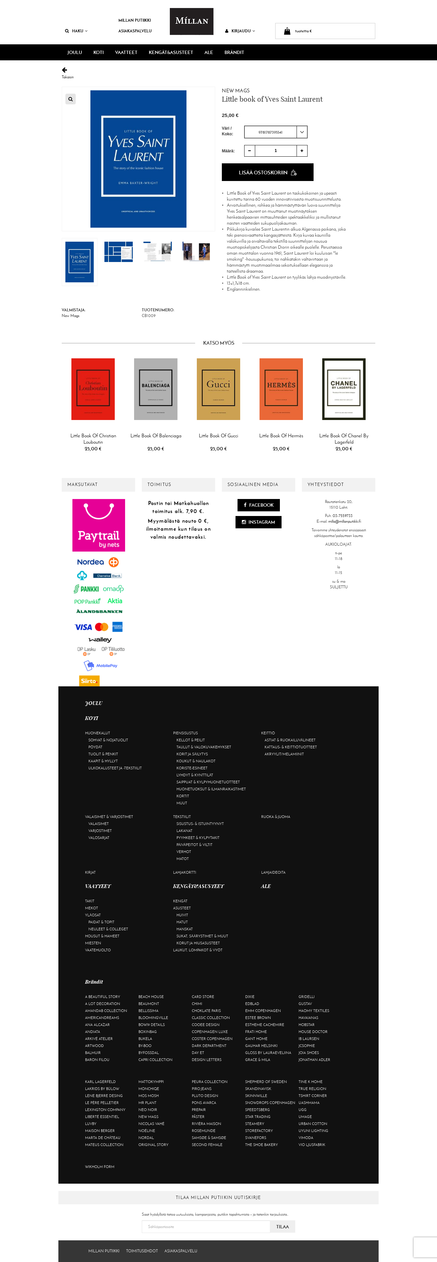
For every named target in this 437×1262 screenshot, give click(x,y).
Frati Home (256, 1031)
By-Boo (144, 1045)
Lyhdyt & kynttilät (194, 775)
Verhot (183, 851)
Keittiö (268, 733)
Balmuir (93, 1052)
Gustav (305, 1003)
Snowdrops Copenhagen (270, 1102)
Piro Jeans (201, 1088)
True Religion (312, 1088)
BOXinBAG (147, 1031)
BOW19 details (151, 1024)
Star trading (258, 1116)
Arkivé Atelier (99, 1038)
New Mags (236, 91)
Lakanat (184, 830)
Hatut (182, 922)
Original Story (153, 1144)
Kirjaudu (240, 30)
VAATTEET (126, 52)
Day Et (198, 1052)
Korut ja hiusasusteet (198, 943)
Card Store (203, 996)
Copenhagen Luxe (210, 1031)
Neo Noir (147, 1109)
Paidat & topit (101, 922)
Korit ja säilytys (192, 754)
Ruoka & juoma (275, 816)
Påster (198, 1116)
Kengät (180, 901)
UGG (303, 1109)
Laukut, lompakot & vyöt (198, 950)
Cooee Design (206, 1024)
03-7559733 (343, 515)
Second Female (207, 1144)
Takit (89, 901)
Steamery (254, 1123)
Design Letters (207, 1059)
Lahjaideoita (273, 872)
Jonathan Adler (314, 1059)
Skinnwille (256, 1095)
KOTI (98, 52)
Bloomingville (153, 1017)
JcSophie (307, 1045)
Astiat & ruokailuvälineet (290, 740)
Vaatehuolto (98, 950)
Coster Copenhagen (212, 1038)
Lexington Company (105, 1109)
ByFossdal (148, 1052)
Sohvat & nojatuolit (108, 740)
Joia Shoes (309, 1052)
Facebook (259, 505)
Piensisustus (185, 733)
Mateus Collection (104, 1144)
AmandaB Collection (106, 1010)
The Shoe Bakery (261, 1144)
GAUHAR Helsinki (261, 1045)
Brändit (234, 52)
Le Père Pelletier (102, 1102)
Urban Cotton (313, 1123)
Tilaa (282, 1227)
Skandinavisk (258, 1088)
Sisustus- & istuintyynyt (200, 823)
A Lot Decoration (102, 1003)
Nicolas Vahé (151, 1123)
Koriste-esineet (191, 768)
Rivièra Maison (206, 1123)
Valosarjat (98, 837)
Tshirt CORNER (313, 1095)
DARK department (209, 1045)
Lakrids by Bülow (102, 1088)
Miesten (93, 943)
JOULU (74, 52)
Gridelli (307, 996)
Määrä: (228, 151)
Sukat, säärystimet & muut (202, 936)
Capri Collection (155, 1059)
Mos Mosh (148, 1095)
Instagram (258, 522)
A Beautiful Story (102, 996)
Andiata (92, 1031)
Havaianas (308, 1017)
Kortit (182, 796)
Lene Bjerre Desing (104, 1095)
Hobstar (307, 1024)
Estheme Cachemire (264, 1024)
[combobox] (276, 132)
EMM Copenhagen (263, 1010)
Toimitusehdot (142, 1251)
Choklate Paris (206, 1010)
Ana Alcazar (97, 1024)
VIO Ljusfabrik (312, 1144)
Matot (182, 858)
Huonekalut (97, 733)
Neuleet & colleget (108, 929)
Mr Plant (147, 1102)
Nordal (146, 1137)
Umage (305, 1116)
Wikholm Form (99, 1166)
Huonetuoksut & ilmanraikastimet (211, 789)
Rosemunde (203, 1130)
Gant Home (256, 1038)
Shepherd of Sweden (266, 1081)
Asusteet (182, 908)
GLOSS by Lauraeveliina (268, 1052)
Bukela (145, 1038)
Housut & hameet (102, 936)
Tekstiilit (182, 816)
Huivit (182, 915)
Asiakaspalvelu (135, 30)
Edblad (252, 1003)
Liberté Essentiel (102, 1116)
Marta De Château (102, 1137)
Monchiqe (148, 1088)
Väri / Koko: (227, 131)
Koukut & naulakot (195, 761)
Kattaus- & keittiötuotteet (291, 747)
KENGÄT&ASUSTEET (171, 52)
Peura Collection (210, 1081)
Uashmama (309, 1102)
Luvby (90, 1123)
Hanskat (184, 929)
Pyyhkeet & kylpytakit (198, 837)
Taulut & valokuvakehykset (203, 747)
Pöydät (95, 747)
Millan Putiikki (134, 20)
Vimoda (306, 1137)
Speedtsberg (257, 1109)
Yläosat (93, 915)
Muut (181, 803)
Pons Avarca (204, 1102)
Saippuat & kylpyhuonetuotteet (208, 782)
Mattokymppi (151, 1081)
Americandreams (102, 1017)
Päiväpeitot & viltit (194, 844)
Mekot (91, 908)
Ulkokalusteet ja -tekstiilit (115, 768)
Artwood (94, 1045)
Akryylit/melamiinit (284, 754)
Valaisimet (98, 823)
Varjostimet (100, 830)
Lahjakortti (184, 872)
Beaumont (148, 1003)
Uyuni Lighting (313, 1130)
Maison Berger (100, 1130)
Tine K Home (311, 1081)
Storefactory (259, 1130)
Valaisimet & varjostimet (109, 816)
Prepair (199, 1109)
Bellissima (148, 1010)
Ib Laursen (309, 1038)
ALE (208, 52)
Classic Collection (211, 1017)
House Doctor (313, 1031)
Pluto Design (205, 1095)
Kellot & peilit (190, 740)
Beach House (151, 996)
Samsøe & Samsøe (209, 1137)
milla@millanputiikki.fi (344, 521)
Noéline (146, 1130)
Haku (76, 30)
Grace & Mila (257, 1059)
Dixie (250, 996)
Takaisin (218, 73)
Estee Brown (258, 1017)
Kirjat (90, 872)
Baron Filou (97, 1059)
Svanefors (255, 1137)
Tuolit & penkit (103, 754)
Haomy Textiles (314, 1010)
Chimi (197, 1003)
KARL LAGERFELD (100, 1081)
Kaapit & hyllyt (103, 761)
